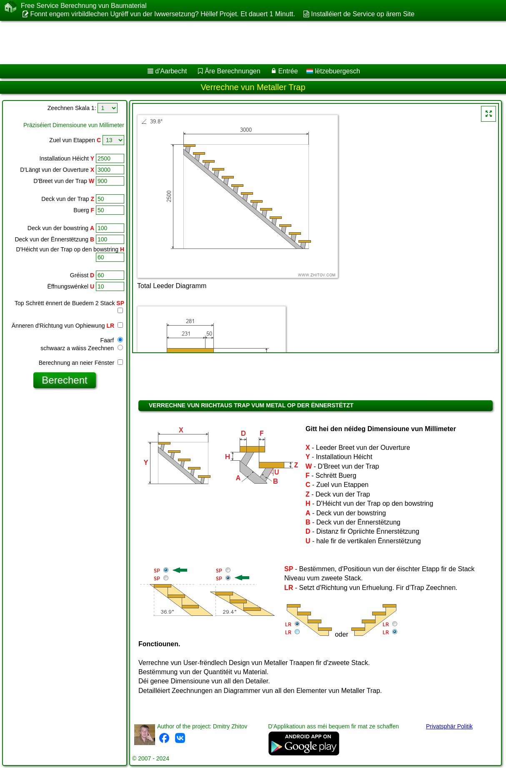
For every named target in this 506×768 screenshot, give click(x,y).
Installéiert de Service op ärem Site (362, 14)
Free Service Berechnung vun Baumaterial (84, 6)
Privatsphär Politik (449, 726)
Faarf (111, 340)
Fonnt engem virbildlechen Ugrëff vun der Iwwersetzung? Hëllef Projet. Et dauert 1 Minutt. (162, 14)
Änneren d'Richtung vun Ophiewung (67, 325)
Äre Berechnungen (232, 71)
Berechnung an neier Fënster (81, 362)
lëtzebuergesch (333, 71)
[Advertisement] (213, 42)
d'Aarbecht (171, 71)
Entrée (288, 71)
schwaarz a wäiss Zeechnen (81, 348)
